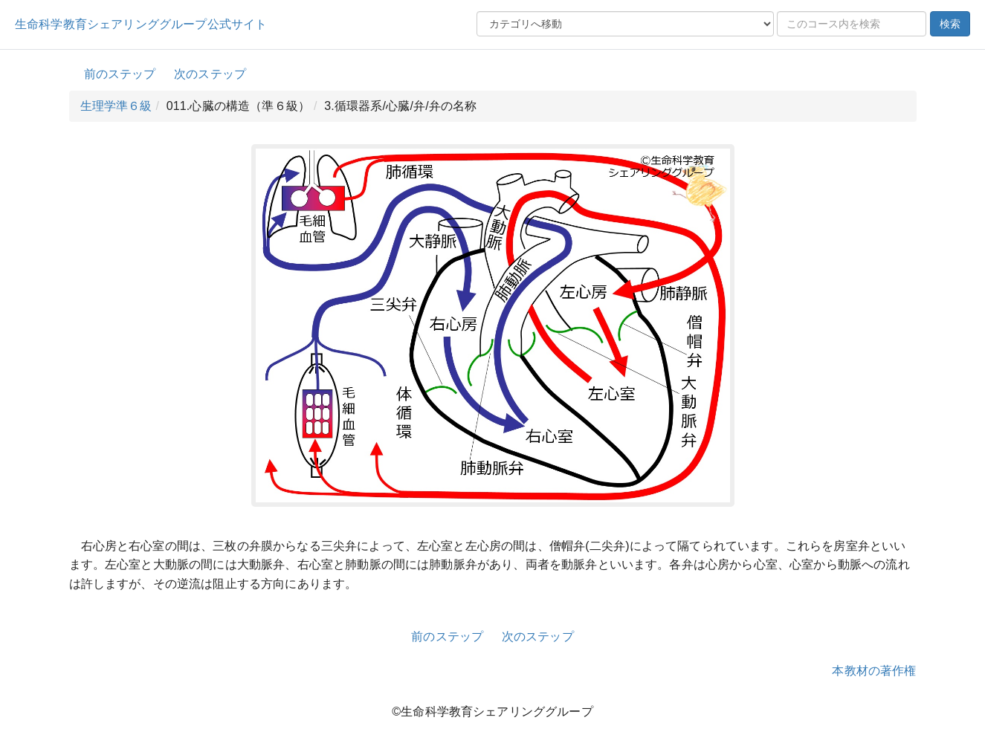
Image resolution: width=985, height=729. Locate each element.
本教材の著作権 (874, 670)
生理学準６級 (116, 106)
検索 (950, 24)
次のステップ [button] (210, 74)
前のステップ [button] (120, 74)
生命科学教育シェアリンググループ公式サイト (141, 24)
